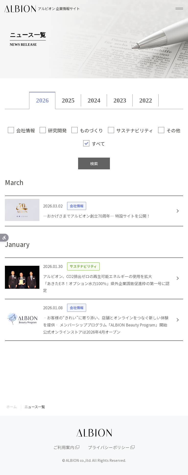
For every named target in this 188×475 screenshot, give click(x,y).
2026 (42, 100)
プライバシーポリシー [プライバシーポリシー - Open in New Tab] (108, 447)
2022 (145, 100)
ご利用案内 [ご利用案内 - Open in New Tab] (63, 447)
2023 (120, 100)
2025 (68, 100)
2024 (94, 100)
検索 (94, 163)
